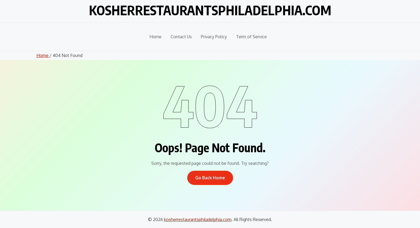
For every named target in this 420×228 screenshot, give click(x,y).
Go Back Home (210, 177)
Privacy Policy (214, 36)
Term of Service (251, 36)
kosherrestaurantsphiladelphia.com (210, 10)
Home (155, 36)
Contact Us (181, 36)
